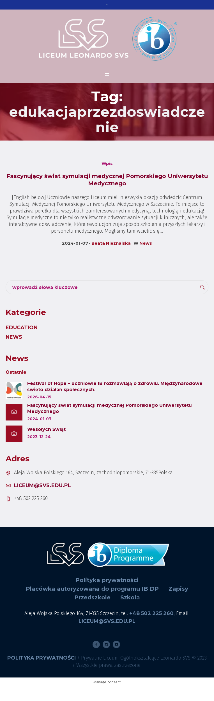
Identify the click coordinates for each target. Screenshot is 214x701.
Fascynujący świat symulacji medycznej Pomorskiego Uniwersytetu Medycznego (109, 408)
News (145, 243)
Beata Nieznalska (111, 243)
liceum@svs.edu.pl (42, 485)
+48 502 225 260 (151, 613)
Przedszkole (92, 597)
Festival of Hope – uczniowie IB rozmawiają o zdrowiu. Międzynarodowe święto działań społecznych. (115, 386)
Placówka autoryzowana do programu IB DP (92, 588)
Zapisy (178, 588)
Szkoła (130, 597)
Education (22, 327)
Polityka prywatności (107, 580)
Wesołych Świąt (46, 429)
